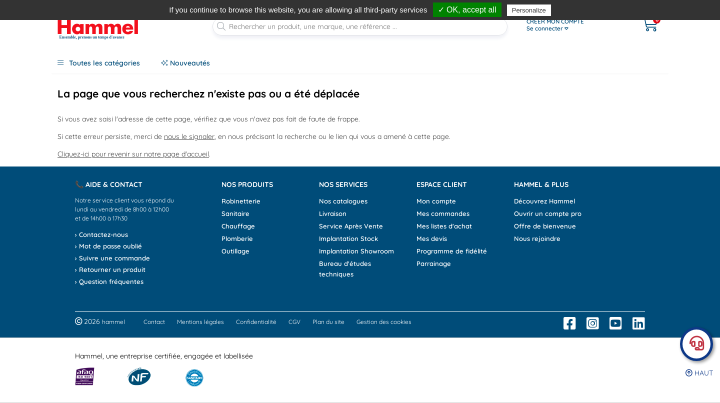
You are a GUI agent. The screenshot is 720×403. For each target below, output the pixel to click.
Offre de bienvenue (545, 226)
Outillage (236, 251)
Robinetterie (241, 201)
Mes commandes (443, 214)
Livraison (332, 214)
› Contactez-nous (101, 234)
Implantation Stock (348, 238)
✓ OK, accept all (467, 10)
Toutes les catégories (99, 63)
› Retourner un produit (110, 270)
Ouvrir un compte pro (548, 214)
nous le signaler (189, 136)
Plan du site (328, 322)
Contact (154, 322)
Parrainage (433, 264)
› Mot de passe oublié (108, 246)
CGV (294, 322)
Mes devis (431, 238)
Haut (699, 373)
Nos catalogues (343, 201)
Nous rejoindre (537, 238)
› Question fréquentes (109, 282)
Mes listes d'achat (444, 226)
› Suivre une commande (112, 258)
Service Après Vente (351, 226)
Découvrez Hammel (544, 201)
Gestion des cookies (384, 322)
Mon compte (436, 201)
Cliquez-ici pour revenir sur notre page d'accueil (133, 154)
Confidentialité (256, 322)
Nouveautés (185, 63)
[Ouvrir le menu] (573, 25)
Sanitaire (236, 214)
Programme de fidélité (451, 251)
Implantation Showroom (356, 251)
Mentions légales (200, 322)
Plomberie (237, 238)
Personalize (529, 10)
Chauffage (238, 226)
